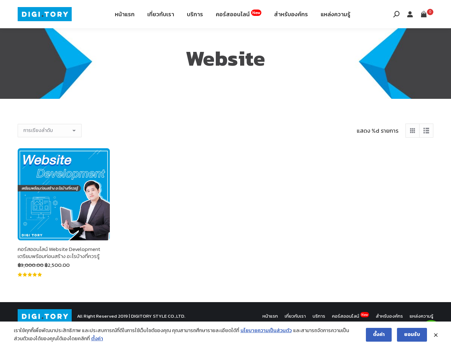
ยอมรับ (412, 334)
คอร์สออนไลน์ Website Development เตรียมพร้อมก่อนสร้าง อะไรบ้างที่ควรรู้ (59, 270)
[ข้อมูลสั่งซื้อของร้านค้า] (50, 148)
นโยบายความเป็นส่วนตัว (266, 330)
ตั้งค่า (97, 338)
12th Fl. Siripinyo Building (101, 9)
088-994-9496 (37, 9)
